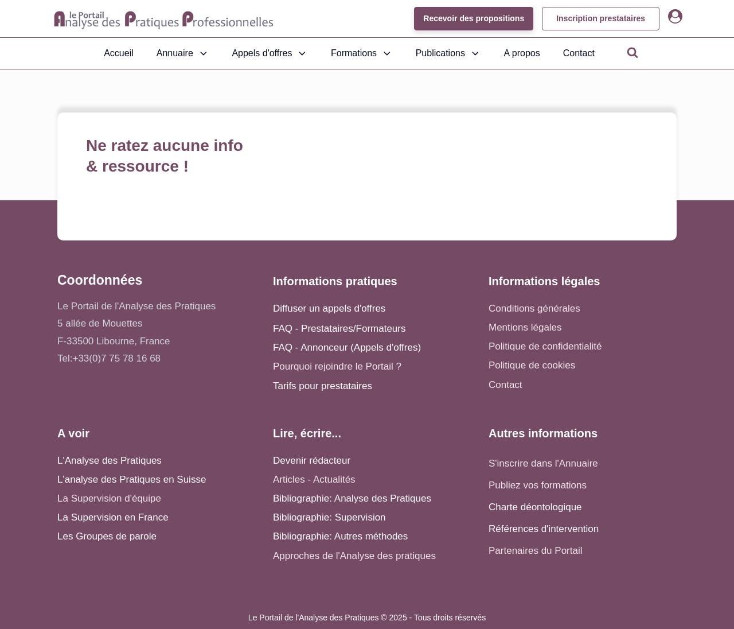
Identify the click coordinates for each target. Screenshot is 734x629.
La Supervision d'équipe (109, 498)
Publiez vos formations (538, 485)
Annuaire (183, 53)
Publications (448, 53)
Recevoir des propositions (473, 18)
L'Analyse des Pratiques (109, 460)
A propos (522, 53)
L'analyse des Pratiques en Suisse (131, 479)
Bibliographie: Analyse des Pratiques (352, 498)
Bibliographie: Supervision (329, 517)
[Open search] (632, 52)
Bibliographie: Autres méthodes (340, 536)
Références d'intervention (544, 528)
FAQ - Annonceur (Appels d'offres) (347, 347)
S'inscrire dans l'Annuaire (543, 463)
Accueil (119, 53)
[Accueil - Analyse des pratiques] (164, 19)
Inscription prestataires (600, 18)
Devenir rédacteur (311, 460)
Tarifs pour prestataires (322, 385)
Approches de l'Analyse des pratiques (354, 555)
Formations (362, 53)
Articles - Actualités (314, 479)
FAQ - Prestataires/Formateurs (339, 328)
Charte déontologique (535, 507)
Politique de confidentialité (545, 346)
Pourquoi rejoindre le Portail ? (337, 366)
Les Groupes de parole (107, 536)
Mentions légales (525, 327)
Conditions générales (534, 308)
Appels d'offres (270, 53)
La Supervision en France (113, 517)
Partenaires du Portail (537, 550)
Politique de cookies (532, 365)
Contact (579, 53)
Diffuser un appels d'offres (329, 308)
